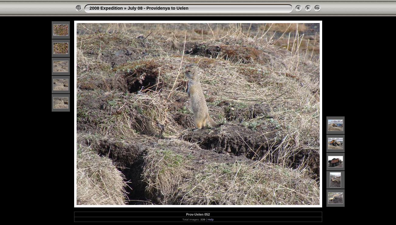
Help (211, 219)
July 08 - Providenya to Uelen (158, 8)
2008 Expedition (106, 8)
